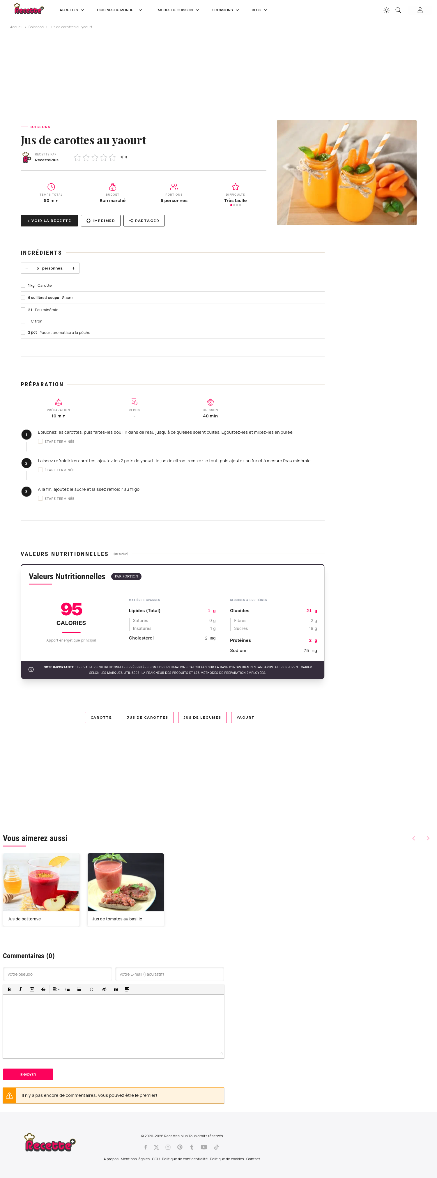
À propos (111, 1158)
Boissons (36, 27)
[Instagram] (168, 1147)
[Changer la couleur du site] (386, 10)
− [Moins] (26, 268)
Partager (144, 221)
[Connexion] (420, 10)
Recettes (72, 10)
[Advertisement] (218, 75)
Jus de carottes (147, 717)
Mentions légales (135, 1158)
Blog (260, 10)
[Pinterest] (180, 1147)
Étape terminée (56, 441)
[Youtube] (204, 1147)
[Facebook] (146, 1147)
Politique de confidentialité (185, 1158)
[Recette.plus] (33, 10)
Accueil (16, 27)
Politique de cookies (227, 1158)
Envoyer (28, 1074)
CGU (156, 1158)
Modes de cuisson (179, 10)
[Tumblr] (192, 1147)
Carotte (101, 717)
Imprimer (100, 221)
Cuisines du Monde (121, 10)
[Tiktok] (216, 1147)
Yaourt (246, 717)
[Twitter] (156, 1147)
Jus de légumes (202, 717)
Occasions (226, 10)
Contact (253, 1158)
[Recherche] (398, 10)
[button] (9, 989)
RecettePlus (47, 159)
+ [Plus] (73, 268)
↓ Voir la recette (49, 221)
